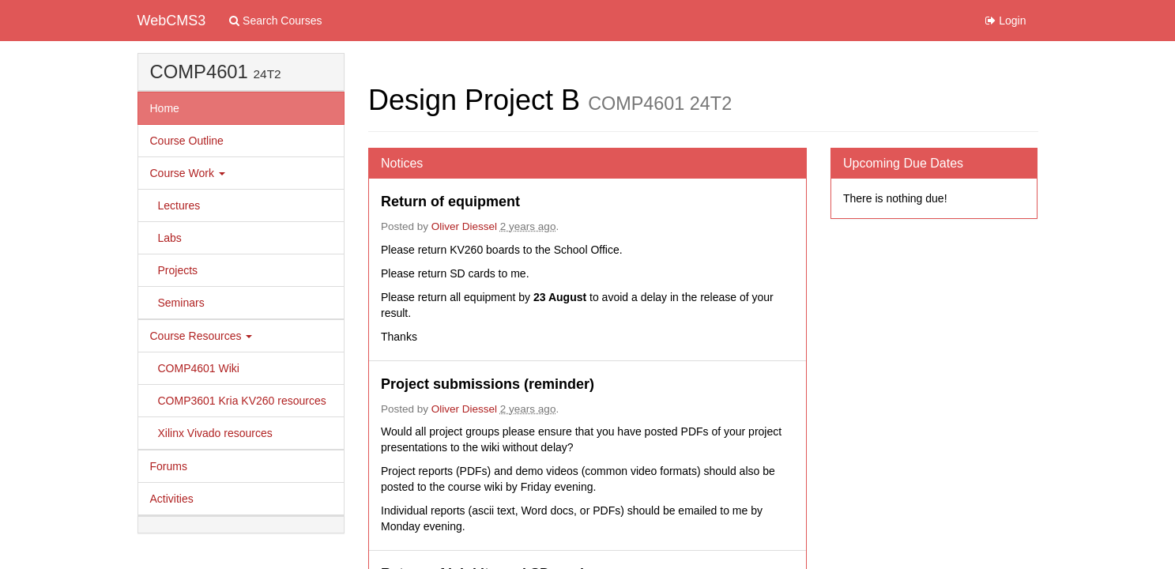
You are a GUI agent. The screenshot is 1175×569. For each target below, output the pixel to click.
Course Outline (187, 140)
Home (164, 108)
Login (1005, 20)
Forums (168, 466)
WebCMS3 (171, 20)
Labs (170, 238)
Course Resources (201, 336)
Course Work (187, 173)
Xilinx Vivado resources (215, 433)
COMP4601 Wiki (198, 368)
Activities (172, 498)
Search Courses (275, 20)
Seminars (181, 302)
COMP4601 (199, 71)
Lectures (179, 205)
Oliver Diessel (464, 226)
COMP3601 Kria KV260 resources (242, 400)
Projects (178, 270)
